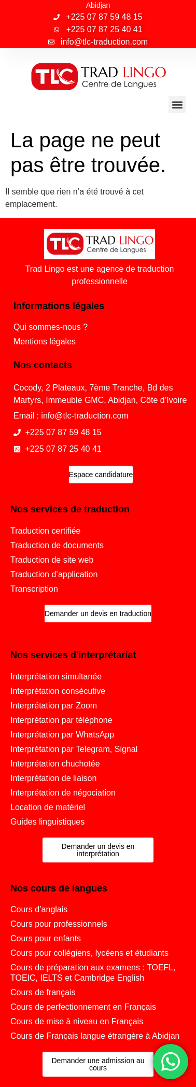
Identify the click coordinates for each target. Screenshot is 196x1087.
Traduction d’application (53, 574)
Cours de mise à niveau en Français (76, 1021)
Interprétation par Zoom (53, 705)
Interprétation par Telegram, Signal (73, 749)
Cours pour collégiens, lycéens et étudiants (89, 953)
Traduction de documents (57, 545)
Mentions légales (44, 341)
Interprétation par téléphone (61, 720)
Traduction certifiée (45, 530)
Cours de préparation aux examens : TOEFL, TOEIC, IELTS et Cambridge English (93, 972)
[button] (177, 104)
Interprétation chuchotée (55, 763)
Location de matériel (47, 807)
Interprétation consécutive (57, 691)
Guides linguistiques (47, 821)
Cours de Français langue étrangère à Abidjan (94, 1036)
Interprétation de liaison (53, 778)
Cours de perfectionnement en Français (83, 1006)
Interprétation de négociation (63, 792)
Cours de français (42, 992)
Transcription (34, 588)
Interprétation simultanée (56, 676)
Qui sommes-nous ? (50, 327)
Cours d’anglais (38, 909)
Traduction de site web (51, 559)
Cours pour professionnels (58, 923)
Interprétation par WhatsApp (62, 734)
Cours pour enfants (45, 938)
